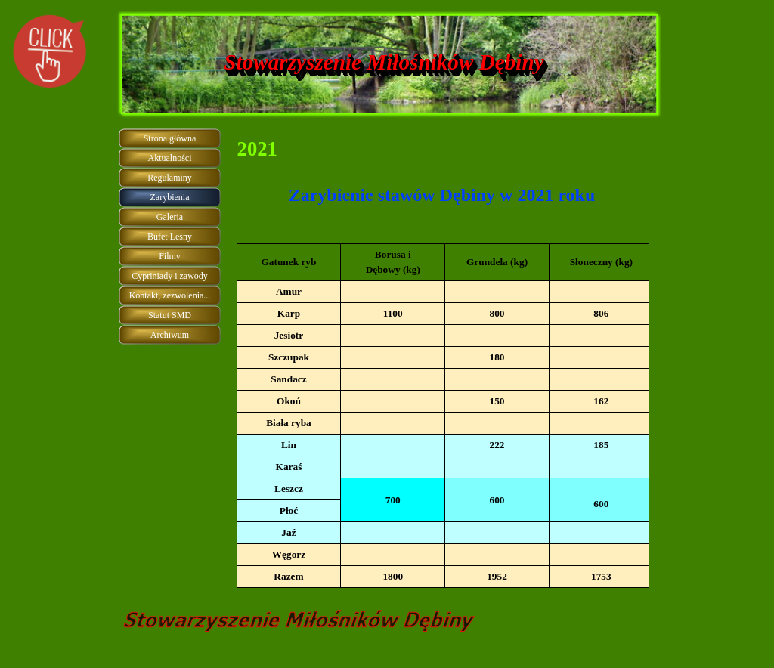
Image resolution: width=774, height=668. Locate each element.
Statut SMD (169, 315)
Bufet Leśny (169, 236)
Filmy (170, 256)
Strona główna (170, 138)
